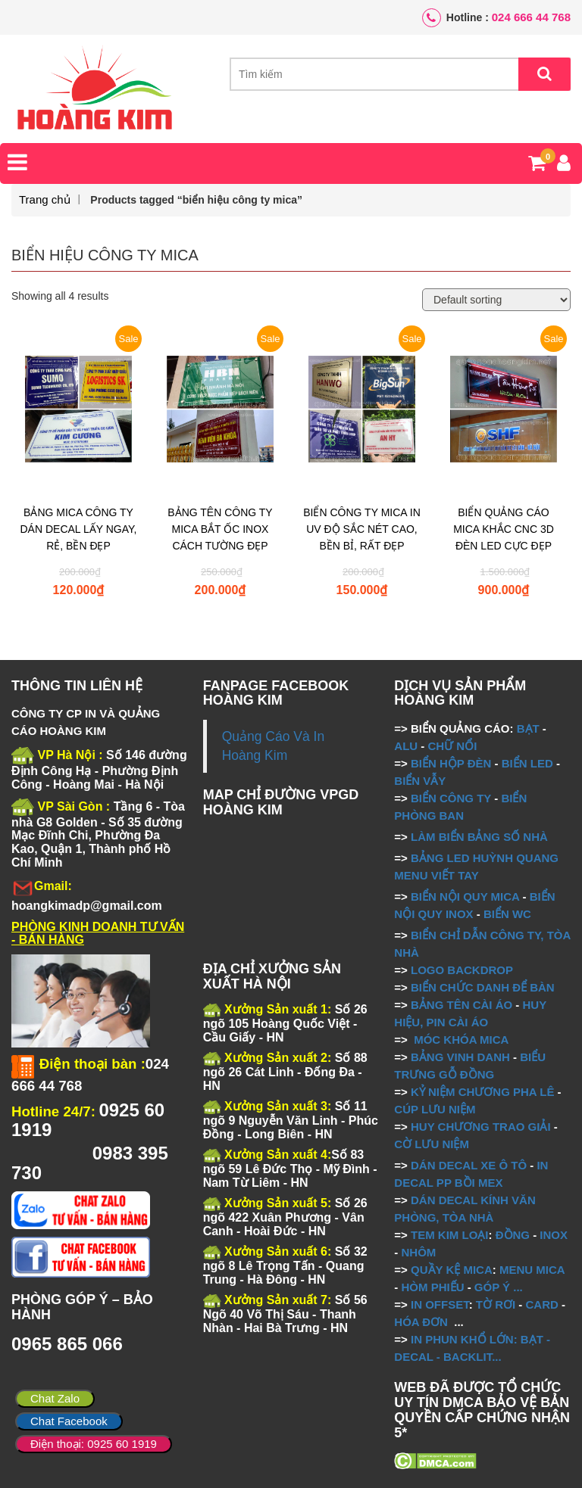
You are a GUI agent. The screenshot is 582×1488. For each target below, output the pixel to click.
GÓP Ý (492, 1287)
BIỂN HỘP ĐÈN (451, 763)
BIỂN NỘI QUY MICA (465, 896)
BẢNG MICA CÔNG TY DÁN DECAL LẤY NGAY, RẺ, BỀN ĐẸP (78, 529)
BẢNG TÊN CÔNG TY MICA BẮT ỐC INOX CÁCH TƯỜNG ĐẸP (219, 529)
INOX (554, 1234)
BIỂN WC (507, 913)
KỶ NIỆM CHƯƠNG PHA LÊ (482, 1091)
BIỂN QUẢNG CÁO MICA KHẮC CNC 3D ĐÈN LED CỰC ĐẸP (503, 529)
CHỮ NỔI (452, 745)
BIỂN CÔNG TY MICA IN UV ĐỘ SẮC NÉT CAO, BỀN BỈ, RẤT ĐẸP (362, 529)
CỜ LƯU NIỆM (431, 1144)
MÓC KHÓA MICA (461, 1039)
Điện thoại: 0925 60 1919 (93, 1443)
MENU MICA (532, 1269)
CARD (542, 1304)
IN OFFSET (440, 1304)
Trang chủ (44, 199)
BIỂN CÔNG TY (451, 798)
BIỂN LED (527, 763)
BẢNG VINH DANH (460, 1057)
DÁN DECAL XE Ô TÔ (469, 1165)
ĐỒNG (513, 1234)
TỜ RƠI (495, 1304)
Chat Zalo (55, 1398)
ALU (406, 745)
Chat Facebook (69, 1421)
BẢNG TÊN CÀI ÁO (461, 1004)
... (516, 1287)
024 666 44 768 (531, 17)
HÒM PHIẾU (432, 1287)
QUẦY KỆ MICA (452, 1269)
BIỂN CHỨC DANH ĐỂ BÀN (481, 987)
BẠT (528, 728)
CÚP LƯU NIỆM (434, 1109)
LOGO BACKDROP (462, 969)
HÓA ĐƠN (421, 1321)
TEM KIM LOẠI (450, 1234)
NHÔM (418, 1252)
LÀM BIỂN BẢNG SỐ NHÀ (481, 836)
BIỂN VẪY (420, 780)
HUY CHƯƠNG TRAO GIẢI (481, 1126)
